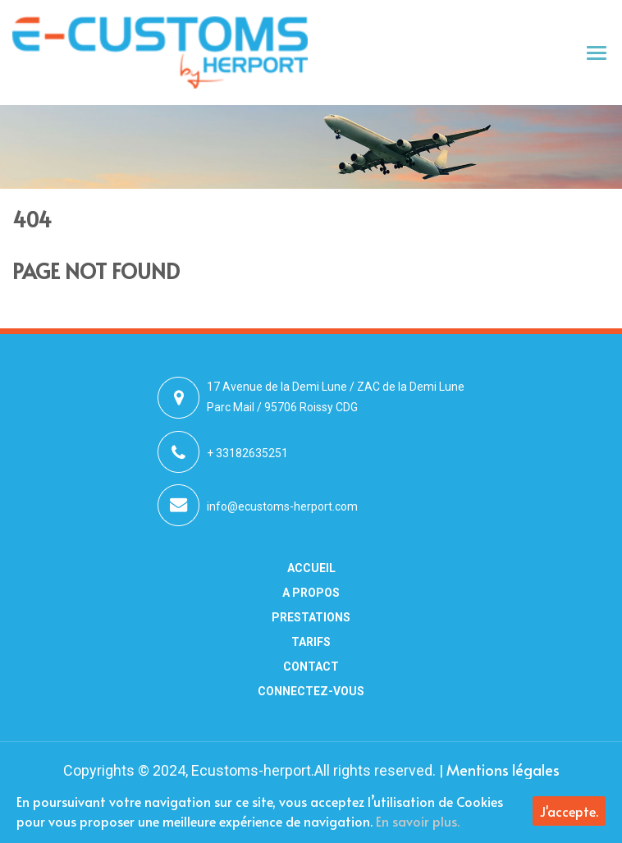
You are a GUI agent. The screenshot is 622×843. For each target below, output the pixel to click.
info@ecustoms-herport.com (282, 506)
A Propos (311, 592)
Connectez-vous (311, 691)
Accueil (311, 568)
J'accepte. (569, 811)
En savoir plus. (418, 821)
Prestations (311, 617)
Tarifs (311, 641)
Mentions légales (503, 769)
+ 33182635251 (247, 453)
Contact (311, 666)
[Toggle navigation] (597, 52)
